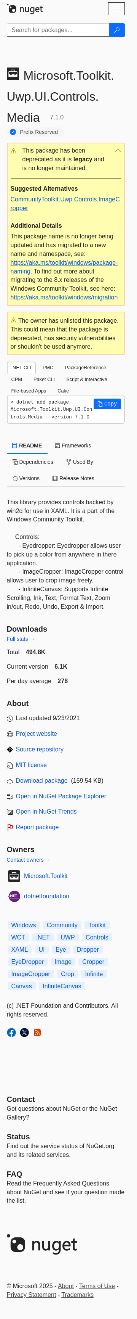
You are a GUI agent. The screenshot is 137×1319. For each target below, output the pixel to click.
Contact (21, 1099)
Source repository (40, 749)
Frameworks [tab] (73, 445)
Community (62, 925)
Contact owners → (29, 860)
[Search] (117, 30)
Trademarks (77, 1295)
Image (62, 962)
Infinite (94, 974)
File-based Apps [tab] (28, 391)
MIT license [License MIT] (31, 765)
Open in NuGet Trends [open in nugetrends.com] (46, 811)
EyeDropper (27, 962)
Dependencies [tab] (33, 462)
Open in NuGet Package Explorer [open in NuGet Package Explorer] (61, 796)
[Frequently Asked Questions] (14, 1174)
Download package (42, 780)
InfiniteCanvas (62, 986)
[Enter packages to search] (58, 30)
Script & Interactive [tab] (86, 379)
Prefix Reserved (39, 132)
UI (42, 949)
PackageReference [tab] (85, 367)
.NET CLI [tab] (21, 367)
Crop (67, 974)
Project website (36, 733)
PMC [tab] (48, 367)
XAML (19, 949)
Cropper (93, 962)
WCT (18, 937)
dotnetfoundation (46, 896)
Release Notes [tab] (73, 478)
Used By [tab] (79, 462)
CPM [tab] (16, 379)
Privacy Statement (31, 1295)
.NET (42, 937)
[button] (66, 159)
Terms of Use (97, 1286)
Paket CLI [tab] (44, 379)
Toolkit (96, 925)
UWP (68, 937)
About (66, 1286)
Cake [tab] (63, 391)
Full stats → (21, 639)
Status (18, 1136)
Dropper (88, 949)
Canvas (21, 986)
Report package (37, 827)
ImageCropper (30, 974)
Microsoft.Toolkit (46, 876)
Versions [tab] (26, 478)
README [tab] (27, 445)
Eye (61, 949)
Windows (23, 925)
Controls (97, 937)
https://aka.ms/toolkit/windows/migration (64, 297)
